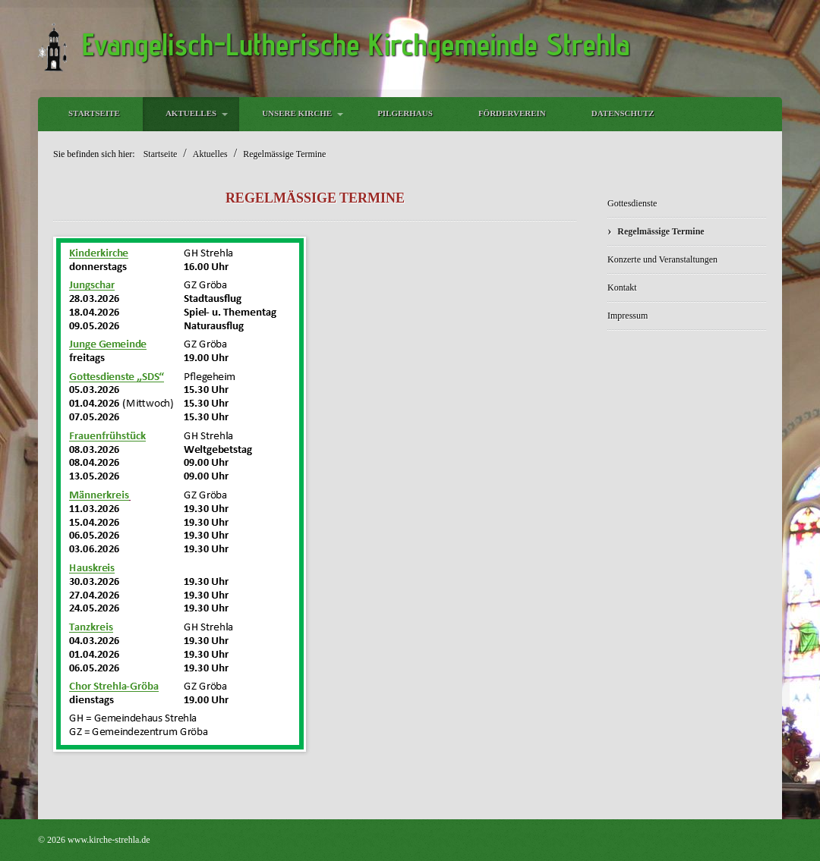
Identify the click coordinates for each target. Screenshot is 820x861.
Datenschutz (622, 113)
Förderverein (512, 113)
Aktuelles (191, 113)
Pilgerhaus (405, 113)
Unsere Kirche (297, 113)
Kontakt (622, 287)
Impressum (627, 315)
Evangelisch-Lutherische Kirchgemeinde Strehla (356, 44)
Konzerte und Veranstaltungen (662, 259)
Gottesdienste (632, 203)
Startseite (94, 113)
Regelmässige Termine (660, 231)
